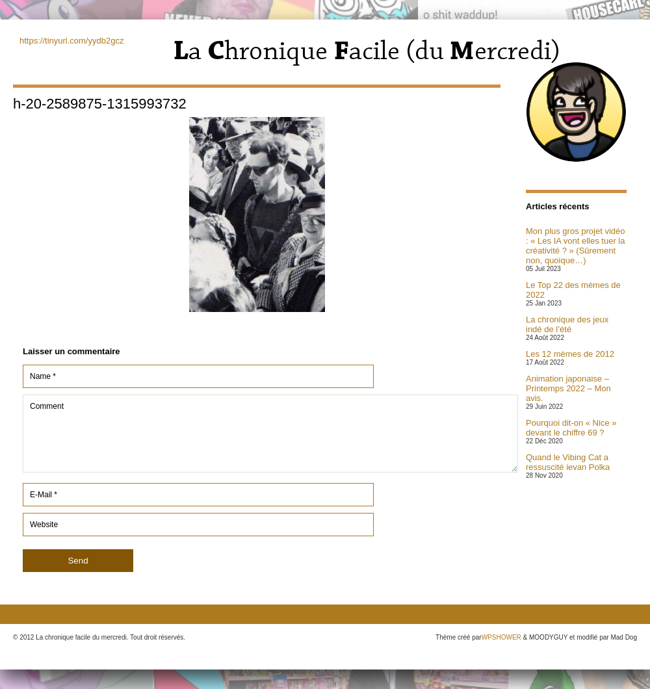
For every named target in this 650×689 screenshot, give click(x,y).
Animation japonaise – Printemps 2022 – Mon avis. (568, 388)
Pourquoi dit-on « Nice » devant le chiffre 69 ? (571, 427)
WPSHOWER (501, 637)
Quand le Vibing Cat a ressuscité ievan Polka (568, 462)
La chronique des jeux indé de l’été (567, 324)
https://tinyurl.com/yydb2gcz (72, 41)
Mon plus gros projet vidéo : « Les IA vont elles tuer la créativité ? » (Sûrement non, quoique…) (575, 245)
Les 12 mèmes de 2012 (570, 354)
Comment (270, 434)
